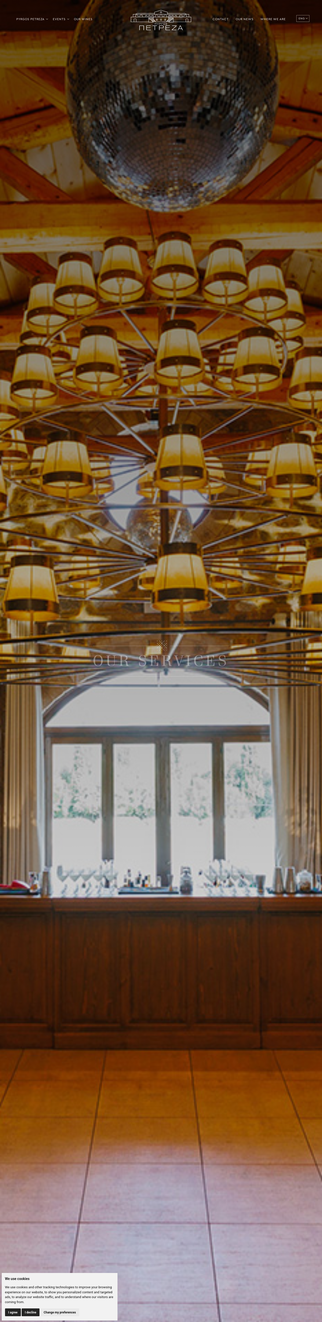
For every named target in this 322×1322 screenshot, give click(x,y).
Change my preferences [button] (60, 1312)
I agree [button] (13, 1312)
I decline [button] (30, 1312)
